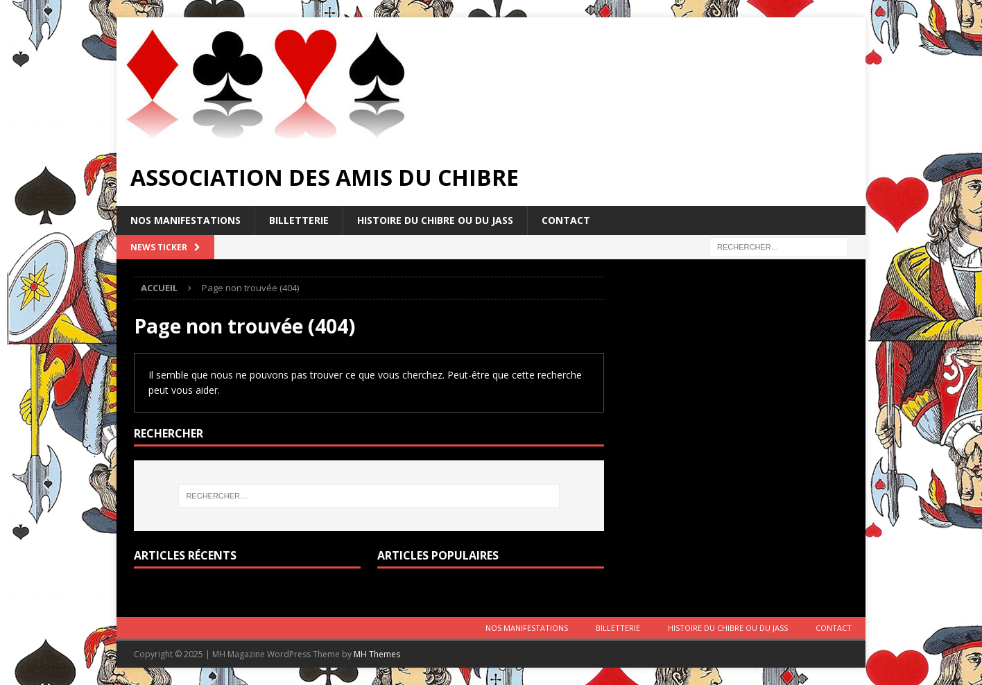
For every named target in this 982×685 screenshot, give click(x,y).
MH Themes (377, 654)
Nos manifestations (185, 220)
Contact (566, 220)
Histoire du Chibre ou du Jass (435, 220)
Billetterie (299, 220)
